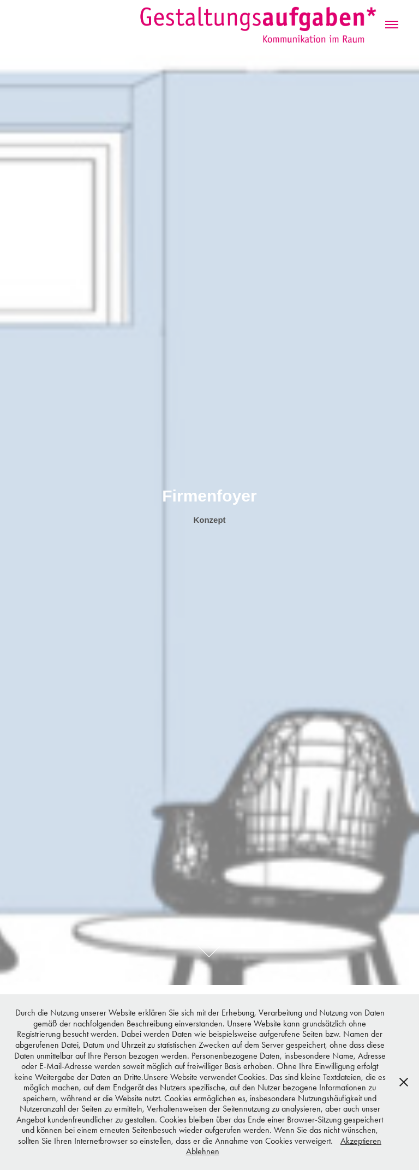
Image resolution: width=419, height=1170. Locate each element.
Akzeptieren (360, 1141)
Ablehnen (202, 1151)
